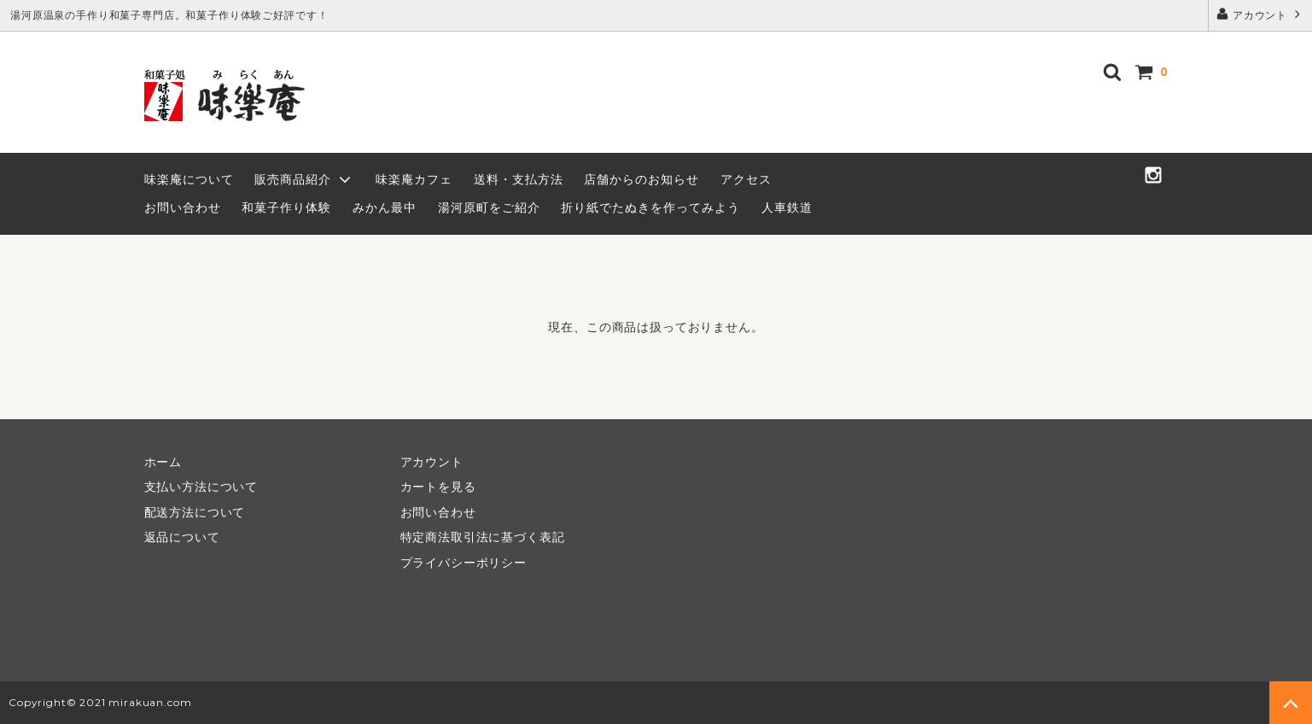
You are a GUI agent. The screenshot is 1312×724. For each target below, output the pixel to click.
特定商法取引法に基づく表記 (482, 537)
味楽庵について (189, 179)
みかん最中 (385, 207)
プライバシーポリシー (463, 562)
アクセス (746, 179)
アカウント (1260, 14)
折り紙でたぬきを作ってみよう (650, 207)
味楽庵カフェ (414, 179)
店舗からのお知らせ (641, 179)
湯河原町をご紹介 (489, 207)
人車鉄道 (787, 207)
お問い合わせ (182, 207)
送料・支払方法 (518, 179)
